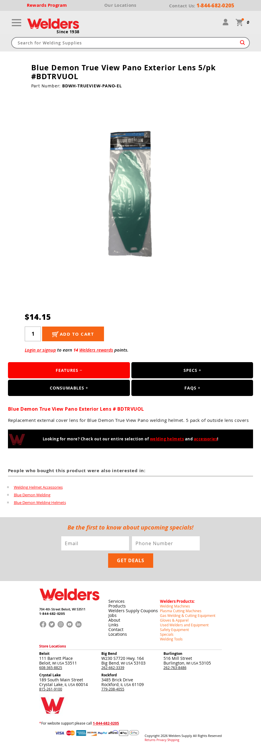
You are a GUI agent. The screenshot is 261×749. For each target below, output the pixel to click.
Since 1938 (68, 32)
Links (113, 625)
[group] (130, 194)
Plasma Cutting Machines (180, 610)
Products (117, 606)
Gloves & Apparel (174, 620)
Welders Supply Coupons (133, 610)
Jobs (112, 615)
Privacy (161, 740)
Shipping (173, 740)
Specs (190, 370)
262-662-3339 (112, 667)
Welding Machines (175, 606)
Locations (117, 634)
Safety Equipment (174, 629)
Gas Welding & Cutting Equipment (187, 615)
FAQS (190, 388)
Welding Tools (171, 639)
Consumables (67, 388)
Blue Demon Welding (32, 494)
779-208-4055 (112, 689)
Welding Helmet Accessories (38, 487)
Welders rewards (96, 350)
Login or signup (40, 350)
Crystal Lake (50, 675)
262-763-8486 (174, 667)
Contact (115, 629)
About (114, 620)
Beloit (44, 653)
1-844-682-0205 (52, 613)
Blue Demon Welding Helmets (40, 502)
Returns (150, 740)
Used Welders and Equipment (184, 624)
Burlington (172, 653)
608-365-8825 (50, 667)
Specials (167, 634)
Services (116, 601)
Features (67, 370)
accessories (205, 439)
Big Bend (109, 653)
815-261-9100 (50, 689)
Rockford (109, 675)
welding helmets (167, 439)
